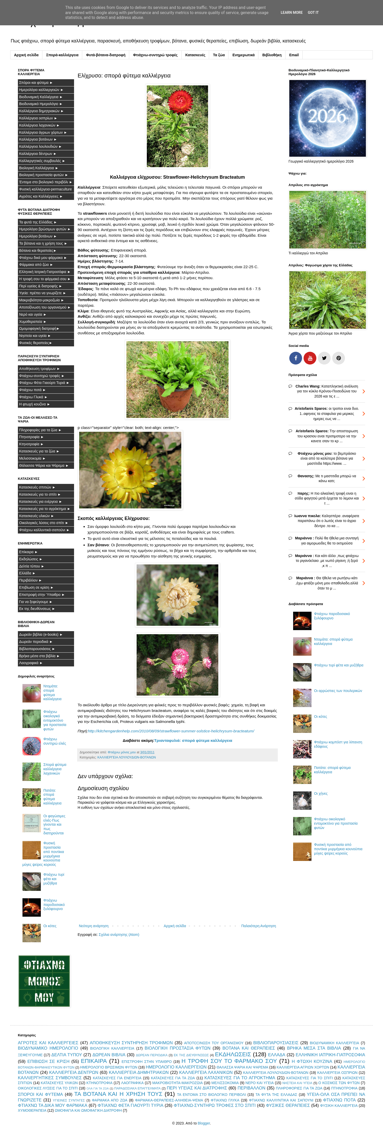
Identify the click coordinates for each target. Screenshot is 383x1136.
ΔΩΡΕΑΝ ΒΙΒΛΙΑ (108, 1054)
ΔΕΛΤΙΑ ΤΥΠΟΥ (66, 1054)
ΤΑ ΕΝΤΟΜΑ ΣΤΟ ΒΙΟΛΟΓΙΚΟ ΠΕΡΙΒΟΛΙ (211, 1095)
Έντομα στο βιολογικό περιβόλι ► (46, 182)
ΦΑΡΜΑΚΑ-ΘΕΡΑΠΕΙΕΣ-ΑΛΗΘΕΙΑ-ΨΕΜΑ (169, 1100)
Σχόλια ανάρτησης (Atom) (119, 935)
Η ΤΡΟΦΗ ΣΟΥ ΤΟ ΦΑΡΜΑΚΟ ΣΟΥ (229, 1061)
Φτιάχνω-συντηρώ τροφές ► (42, 376)
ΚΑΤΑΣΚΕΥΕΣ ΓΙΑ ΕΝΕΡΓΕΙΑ (117, 1078)
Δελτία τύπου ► (31, 566)
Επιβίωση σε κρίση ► (36, 587)
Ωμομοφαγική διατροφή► (39, 328)
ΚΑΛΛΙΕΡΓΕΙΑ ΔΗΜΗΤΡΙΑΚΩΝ (139, 1072)
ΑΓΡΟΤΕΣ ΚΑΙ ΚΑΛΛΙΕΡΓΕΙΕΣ (48, 1042)
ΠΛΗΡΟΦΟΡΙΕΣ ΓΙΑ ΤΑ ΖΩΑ (299, 1088)
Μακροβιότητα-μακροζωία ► (41, 300)
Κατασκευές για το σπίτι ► (40, 494)
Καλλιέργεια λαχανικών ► (39, 125)
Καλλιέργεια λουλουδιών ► (40, 146)
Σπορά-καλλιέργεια (62, 55)
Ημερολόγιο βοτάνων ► (38, 236)
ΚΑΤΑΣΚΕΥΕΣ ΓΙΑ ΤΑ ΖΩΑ (173, 1078)
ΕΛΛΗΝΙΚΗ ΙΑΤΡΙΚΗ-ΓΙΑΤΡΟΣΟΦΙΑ (330, 1054)
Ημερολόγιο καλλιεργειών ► (41, 90)
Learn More (292, 12)
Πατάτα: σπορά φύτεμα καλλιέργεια (52, 796)
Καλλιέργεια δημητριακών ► (41, 111)
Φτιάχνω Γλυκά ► (33, 397)
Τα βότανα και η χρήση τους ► (43, 243)
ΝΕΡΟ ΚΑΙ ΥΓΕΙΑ (259, 1083)
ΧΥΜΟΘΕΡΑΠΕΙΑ (32, 1110)
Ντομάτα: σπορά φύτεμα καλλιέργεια (52, 692)
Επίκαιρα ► (28, 552)
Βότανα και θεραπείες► (38, 250)
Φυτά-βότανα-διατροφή (105, 55)
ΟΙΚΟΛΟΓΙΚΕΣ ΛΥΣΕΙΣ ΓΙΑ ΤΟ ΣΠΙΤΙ (48, 1088)
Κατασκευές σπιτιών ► (37, 487)
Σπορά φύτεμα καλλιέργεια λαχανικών (54, 769)
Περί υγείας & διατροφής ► (40, 286)
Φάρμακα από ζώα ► (36, 265)
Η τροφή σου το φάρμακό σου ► (45, 279)
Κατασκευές (195, 55)
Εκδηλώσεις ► (31, 559)
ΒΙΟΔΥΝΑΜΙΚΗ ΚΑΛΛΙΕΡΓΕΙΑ (334, 1043)
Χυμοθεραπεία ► (33, 322)
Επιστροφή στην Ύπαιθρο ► (42, 595)
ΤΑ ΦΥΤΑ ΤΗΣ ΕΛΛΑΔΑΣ (276, 1095)
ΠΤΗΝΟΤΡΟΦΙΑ (344, 1088)
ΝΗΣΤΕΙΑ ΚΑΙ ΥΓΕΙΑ (297, 1083)
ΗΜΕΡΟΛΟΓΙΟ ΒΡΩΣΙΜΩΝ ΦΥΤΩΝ (108, 1067)
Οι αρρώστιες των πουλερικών (338, 691)
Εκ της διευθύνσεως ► (37, 609)
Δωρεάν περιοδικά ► (36, 642)
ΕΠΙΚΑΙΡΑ (94, 1061)
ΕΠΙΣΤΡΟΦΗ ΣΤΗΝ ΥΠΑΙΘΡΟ (147, 1062)
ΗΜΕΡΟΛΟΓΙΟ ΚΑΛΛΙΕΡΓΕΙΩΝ (176, 1067)
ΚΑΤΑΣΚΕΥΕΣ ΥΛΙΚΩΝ (59, 1083)
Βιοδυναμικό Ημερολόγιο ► (41, 104)
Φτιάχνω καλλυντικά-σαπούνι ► (44, 530)
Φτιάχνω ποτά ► (32, 390)
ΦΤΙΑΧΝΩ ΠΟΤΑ (339, 1100)
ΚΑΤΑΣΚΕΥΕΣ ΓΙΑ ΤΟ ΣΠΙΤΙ (309, 1078)
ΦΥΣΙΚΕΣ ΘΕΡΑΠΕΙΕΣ (288, 1105)
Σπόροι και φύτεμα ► (36, 83)
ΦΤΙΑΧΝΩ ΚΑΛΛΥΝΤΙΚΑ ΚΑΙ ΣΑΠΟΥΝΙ (281, 1100)
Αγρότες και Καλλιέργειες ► (41, 196)
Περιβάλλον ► (30, 580)
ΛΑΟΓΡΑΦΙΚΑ (132, 1083)
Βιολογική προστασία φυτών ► (43, 175)
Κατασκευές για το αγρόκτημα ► (44, 509)
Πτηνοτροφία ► (31, 437)
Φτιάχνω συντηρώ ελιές (54, 741)
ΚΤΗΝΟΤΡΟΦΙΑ (99, 1083)
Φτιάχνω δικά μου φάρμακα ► (43, 258)
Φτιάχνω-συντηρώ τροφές (155, 55)
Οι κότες (49, 926)
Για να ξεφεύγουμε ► (36, 602)
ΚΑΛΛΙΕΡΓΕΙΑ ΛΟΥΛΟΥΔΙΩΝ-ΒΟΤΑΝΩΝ (126, 757)
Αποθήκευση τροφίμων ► (39, 369)
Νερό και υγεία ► (33, 314)
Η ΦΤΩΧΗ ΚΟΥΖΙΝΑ (312, 1061)
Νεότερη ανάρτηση (94, 926)
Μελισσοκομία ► (32, 458)
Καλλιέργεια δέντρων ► (38, 154)
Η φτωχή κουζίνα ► (34, 404)
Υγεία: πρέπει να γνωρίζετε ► (42, 293)
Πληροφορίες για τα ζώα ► (40, 430)
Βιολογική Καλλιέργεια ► (38, 168)
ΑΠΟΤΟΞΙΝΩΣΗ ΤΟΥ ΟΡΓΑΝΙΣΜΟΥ (214, 1043)
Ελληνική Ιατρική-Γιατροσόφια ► (45, 272)
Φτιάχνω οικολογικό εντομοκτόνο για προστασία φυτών (54, 720)
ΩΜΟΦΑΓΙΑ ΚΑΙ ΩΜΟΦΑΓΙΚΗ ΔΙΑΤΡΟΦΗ (88, 1110)
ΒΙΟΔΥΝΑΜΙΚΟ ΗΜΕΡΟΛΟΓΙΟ (48, 1048)
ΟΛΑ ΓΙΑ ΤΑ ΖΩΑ (98, 1088)
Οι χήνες (321, 793)
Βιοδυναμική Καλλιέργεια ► (41, 97)
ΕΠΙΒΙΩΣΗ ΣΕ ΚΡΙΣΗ (48, 1061)
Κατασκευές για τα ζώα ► (39, 451)
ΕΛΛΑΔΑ (276, 1054)
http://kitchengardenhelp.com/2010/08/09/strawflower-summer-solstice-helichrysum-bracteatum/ (171, 731)
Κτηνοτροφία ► (31, 444)
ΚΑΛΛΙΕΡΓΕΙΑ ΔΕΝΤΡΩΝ (73, 1072)
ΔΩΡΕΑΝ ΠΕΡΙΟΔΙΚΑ (151, 1055)
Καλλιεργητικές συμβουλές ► (42, 161)
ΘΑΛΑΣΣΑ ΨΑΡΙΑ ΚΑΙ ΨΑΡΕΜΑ (242, 1067)
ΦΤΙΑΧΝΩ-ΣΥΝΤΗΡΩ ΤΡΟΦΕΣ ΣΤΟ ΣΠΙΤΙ (215, 1105)
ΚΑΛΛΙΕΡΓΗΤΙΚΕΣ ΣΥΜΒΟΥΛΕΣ (50, 1077)
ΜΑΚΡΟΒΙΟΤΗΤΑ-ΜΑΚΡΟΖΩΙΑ (177, 1083)
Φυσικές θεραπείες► (35, 343)
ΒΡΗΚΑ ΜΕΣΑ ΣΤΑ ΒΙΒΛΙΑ (314, 1048)
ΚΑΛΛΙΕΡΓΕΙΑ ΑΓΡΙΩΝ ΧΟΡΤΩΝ (303, 1067)
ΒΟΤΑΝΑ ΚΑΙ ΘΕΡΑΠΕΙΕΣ (248, 1048)
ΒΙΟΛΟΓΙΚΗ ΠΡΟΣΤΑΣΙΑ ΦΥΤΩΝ (178, 1048)
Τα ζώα (219, 55)
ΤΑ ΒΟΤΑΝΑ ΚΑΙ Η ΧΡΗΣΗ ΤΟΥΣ (118, 1094)
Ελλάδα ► (27, 573)
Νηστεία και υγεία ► (35, 336)
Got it (313, 12)
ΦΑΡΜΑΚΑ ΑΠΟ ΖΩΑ (109, 1100)
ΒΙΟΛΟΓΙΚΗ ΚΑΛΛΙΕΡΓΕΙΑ (112, 1048)
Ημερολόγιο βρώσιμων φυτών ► (45, 229)
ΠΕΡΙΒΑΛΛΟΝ (251, 1088)
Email (294, 55)
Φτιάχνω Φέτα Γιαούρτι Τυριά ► (44, 383)
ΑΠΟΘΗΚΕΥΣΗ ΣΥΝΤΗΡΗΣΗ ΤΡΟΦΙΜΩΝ (131, 1042)
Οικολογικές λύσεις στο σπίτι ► (43, 523)
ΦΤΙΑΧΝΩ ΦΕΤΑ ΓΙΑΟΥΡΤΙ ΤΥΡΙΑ (130, 1105)
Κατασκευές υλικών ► (36, 516)
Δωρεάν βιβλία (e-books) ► (41, 634)
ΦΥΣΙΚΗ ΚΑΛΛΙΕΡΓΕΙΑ (339, 1106)
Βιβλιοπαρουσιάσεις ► (37, 649)
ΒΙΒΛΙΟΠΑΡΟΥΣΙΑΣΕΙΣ (275, 1042)
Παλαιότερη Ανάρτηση (258, 926)
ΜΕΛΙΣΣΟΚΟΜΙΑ (225, 1083)
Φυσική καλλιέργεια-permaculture (45, 189)
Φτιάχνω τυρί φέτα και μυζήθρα (53, 878)
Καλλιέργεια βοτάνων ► (38, 139)
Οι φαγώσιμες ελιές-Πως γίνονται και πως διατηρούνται (54, 824)
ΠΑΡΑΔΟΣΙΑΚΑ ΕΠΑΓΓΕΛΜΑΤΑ (137, 1088)
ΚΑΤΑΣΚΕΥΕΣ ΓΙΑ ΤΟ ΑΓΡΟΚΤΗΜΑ (240, 1077)
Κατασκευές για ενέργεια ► (40, 501)
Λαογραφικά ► (31, 663)
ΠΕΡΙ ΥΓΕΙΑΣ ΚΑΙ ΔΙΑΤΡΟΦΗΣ (197, 1088)
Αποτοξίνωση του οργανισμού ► (45, 307)
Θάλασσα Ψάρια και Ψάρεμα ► (44, 465)
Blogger (204, 1123)
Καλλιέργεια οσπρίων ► (38, 118)
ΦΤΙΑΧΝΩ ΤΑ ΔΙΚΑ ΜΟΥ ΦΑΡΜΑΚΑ (52, 1105)
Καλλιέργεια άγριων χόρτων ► (43, 132)
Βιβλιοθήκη (271, 55)
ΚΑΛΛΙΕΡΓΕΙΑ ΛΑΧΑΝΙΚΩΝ (206, 1072)
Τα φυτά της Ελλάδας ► (38, 222)
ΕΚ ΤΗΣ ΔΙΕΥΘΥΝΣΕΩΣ (191, 1055)
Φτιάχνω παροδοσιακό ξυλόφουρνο (54, 904)
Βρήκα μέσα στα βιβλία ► (39, 656)
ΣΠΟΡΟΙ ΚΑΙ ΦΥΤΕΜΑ (40, 1094)
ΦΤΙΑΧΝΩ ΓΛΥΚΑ (225, 1100)
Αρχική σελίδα (26, 55)
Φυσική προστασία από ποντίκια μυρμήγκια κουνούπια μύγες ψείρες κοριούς (338, 849)
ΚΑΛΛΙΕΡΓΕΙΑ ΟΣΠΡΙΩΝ (337, 1073)
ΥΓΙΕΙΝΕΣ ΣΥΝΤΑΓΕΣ (69, 1100)
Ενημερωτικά (243, 55)
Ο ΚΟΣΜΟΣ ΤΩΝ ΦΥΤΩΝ (339, 1083)
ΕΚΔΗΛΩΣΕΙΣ (233, 1054)
